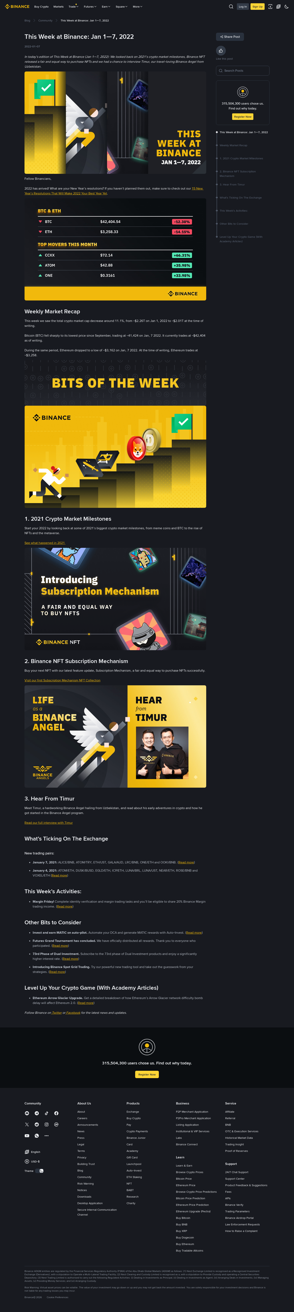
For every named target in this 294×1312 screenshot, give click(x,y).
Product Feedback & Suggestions (246, 1185)
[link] (27, 20)
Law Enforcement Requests (242, 1224)
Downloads (84, 1196)
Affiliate (229, 1111)
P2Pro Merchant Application (193, 1118)
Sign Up (258, 6)
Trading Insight (234, 1144)
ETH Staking (134, 1177)
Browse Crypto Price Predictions (196, 1192)
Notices (82, 1190)
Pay (129, 1125)
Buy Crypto (41, 6)
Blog (80, 1170)
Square (122, 6)
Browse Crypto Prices (189, 1172)
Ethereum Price (185, 1185)
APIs (228, 1198)
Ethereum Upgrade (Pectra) (193, 1211)
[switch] (39, 1171)
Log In (243, 6)
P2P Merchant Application (192, 1111)
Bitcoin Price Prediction (190, 1198)
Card (130, 1144)
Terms (81, 1151)
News (81, 1131)
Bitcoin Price (184, 1178)
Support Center (235, 1178)
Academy (132, 1151)
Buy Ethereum (185, 1244)
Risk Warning (85, 1183)
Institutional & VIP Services (192, 1131)
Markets (58, 6)
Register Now (242, 116)
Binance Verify (234, 1205)
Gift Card (132, 1157)
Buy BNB (181, 1224)
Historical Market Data (239, 1138)
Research (133, 1196)
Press (81, 1138)
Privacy (81, 1157)
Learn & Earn (184, 1165)
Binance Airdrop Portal (239, 1218)
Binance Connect (187, 1144)
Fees (228, 1192)
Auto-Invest (134, 1170)
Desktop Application (90, 1203)
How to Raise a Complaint (241, 1231)
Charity (131, 1203)
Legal (80, 1144)
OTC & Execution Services (241, 1131)
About (81, 1111)
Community (84, 1177)
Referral (230, 1118)
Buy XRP (181, 1231)
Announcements (87, 1125)
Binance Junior (136, 1138)
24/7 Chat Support (236, 1172)
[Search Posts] (245, 70)
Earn (106, 6)
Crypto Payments (137, 1131)
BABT (130, 1190)
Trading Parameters (237, 1211)
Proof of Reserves (236, 1151)
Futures (90, 6)
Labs (179, 1138)
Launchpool (134, 1164)
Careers (82, 1118)
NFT (129, 1183)
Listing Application (187, 1125)
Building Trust (86, 1164)
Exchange (133, 1111)
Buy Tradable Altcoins (189, 1250)
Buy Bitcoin (183, 1218)
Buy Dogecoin (185, 1237)
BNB (228, 1125)
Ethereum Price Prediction (192, 1205)
